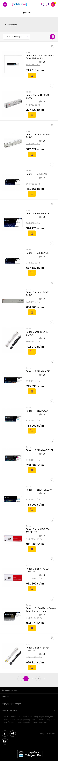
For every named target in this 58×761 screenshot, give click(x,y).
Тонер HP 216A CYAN (37, 411)
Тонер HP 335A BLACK (38, 213)
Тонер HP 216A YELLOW (39, 490)
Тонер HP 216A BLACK (38, 371)
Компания (6, 697)
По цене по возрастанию (17, 37)
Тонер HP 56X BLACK (37, 253)
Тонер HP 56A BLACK (37, 174)
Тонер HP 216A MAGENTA (39, 450)
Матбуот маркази (9, 710)
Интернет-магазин (9, 690)
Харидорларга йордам (11, 703)
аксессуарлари (11, 24)
